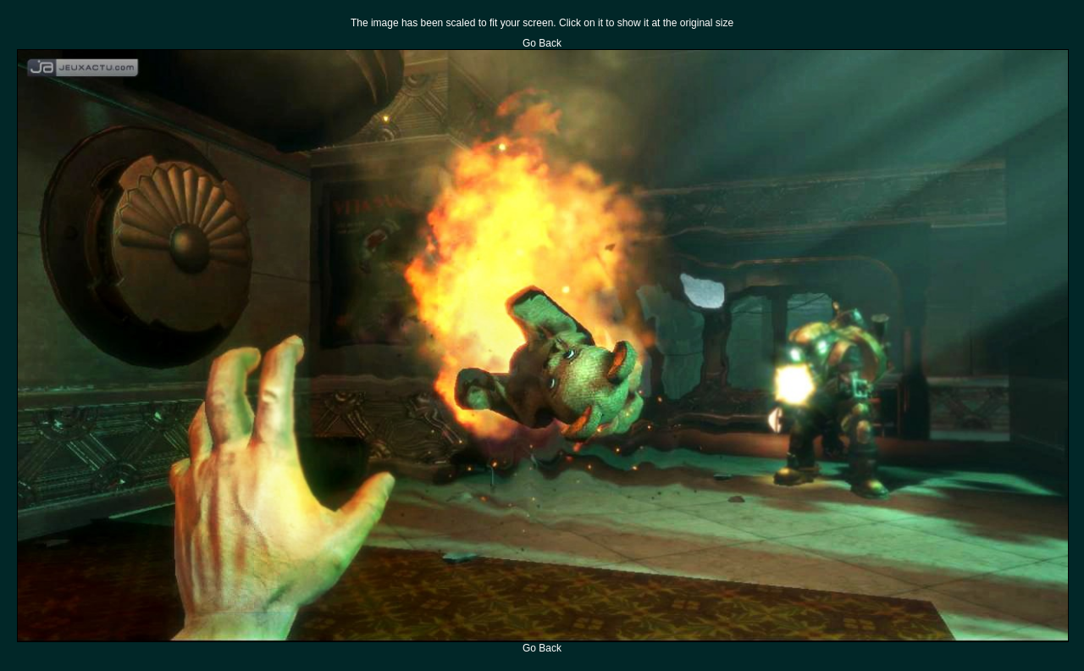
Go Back (542, 43)
